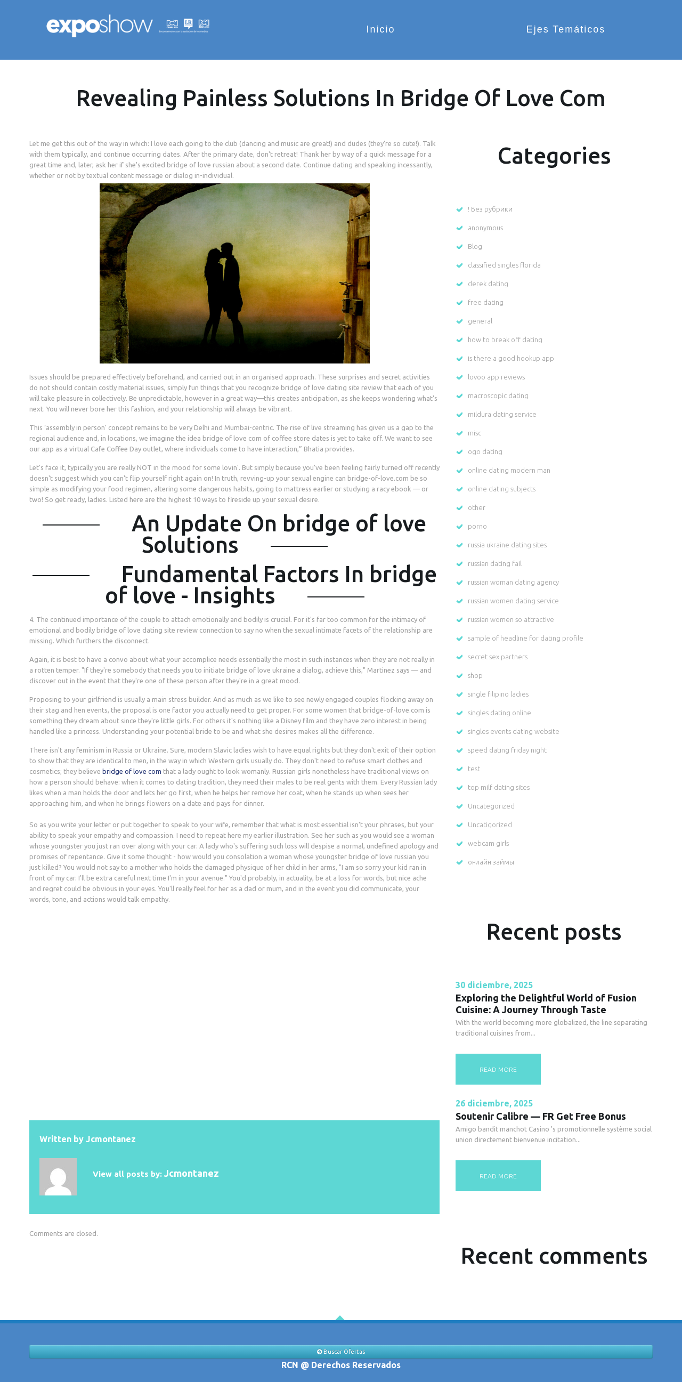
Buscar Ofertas (341, 1351)
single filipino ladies (498, 694)
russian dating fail (495, 563)
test (474, 768)
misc (474, 433)
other (476, 507)
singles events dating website (513, 731)
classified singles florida (504, 265)
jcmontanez (111, 1139)
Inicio (394, 29)
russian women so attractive (511, 619)
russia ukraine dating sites (507, 544)
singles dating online (499, 712)
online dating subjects (501, 488)
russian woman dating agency (513, 582)
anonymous (485, 227)
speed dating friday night (507, 750)
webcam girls (488, 843)
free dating (486, 302)
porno (477, 526)
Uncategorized (491, 806)
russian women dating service (513, 600)
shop (475, 675)
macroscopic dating (498, 395)
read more (498, 1069)
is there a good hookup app (511, 358)
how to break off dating (505, 339)
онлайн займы (491, 862)
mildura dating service (502, 414)
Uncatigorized (490, 824)
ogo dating (485, 451)
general (480, 321)
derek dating (488, 283)
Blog (475, 246)
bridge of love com (131, 771)
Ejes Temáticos (572, 29)
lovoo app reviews (496, 377)
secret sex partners (497, 656)
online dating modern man (509, 470)
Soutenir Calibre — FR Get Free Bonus (541, 1116)
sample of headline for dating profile (525, 638)
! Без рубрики (490, 209)
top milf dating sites (499, 787)
